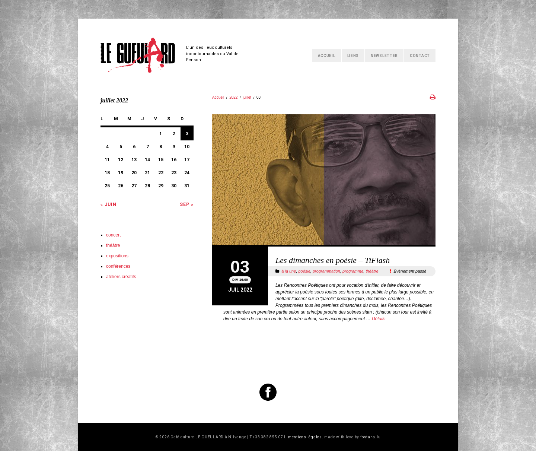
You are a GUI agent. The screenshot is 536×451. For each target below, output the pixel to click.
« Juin (108, 204)
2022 (233, 97)
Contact (420, 56)
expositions (117, 255)
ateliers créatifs (121, 276)
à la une (288, 271)
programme (352, 271)
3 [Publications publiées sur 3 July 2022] (187, 133)
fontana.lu (370, 437)
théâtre (372, 271)
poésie (304, 271)
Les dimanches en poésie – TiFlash (332, 260)
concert (113, 235)
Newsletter (384, 56)
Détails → (381, 318)
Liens (353, 56)
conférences (118, 266)
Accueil (326, 56)
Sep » (187, 204)
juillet (247, 97)
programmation (326, 271)
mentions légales (305, 437)
